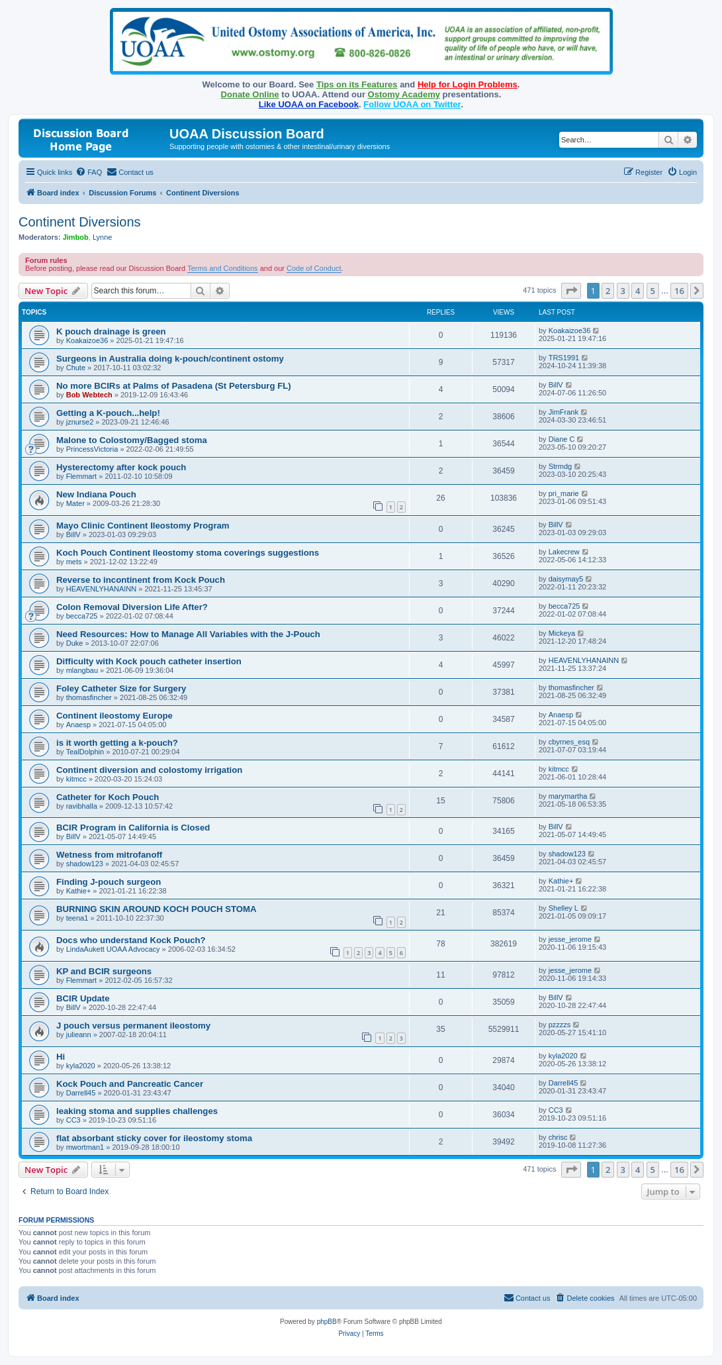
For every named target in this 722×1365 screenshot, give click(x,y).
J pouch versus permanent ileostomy (133, 1026)
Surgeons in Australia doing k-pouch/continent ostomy (170, 359)
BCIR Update (83, 998)
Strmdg (560, 466)
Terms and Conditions (222, 268)
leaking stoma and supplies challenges (137, 1111)
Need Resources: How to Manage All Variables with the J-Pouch (188, 634)
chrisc (558, 1137)
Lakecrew (564, 552)
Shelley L (563, 908)
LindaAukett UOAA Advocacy (113, 949)
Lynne (103, 237)
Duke (74, 643)
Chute (75, 368)
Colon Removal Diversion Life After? (132, 607)
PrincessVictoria (92, 449)
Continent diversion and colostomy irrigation (149, 770)
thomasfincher (89, 697)
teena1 (77, 918)
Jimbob (76, 237)
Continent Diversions (80, 222)
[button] (571, 291)
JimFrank (563, 412)
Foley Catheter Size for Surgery (121, 688)
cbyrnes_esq (569, 742)
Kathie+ (78, 891)
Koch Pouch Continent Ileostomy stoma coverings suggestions (187, 553)
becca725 (82, 616)
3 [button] (623, 291)
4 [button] (637, 291)
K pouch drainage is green (111, 331)
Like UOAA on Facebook (309, 104)
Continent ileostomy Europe (114, 716)
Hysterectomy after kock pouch (121, 467)
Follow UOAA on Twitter (412, 104)
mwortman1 (85, 1147)
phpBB (327, 1321)
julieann (78, 1034)
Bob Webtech (89, 395)
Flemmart (81, 476)
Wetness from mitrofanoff (109, 855)
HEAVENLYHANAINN (101, 589)
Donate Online (250, 94)
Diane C (562, 439)
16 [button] (679, 291)
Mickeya (562, 633)
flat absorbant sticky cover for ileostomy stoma (154, 1138)
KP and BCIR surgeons (104, 971)
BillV (556, 385)
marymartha (568, 796)
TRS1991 (564, 358)
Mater (75, 503)
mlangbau (82, 670)
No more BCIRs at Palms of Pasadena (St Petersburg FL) (173, 386)
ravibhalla (81, 806)
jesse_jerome (570, 939)
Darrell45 (81, 1093)
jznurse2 (80, 422)
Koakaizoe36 (87, 340)
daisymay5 (566, 579)
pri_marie (564, 493)
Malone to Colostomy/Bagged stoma (131, 440)
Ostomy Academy (404, 94)
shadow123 (84, 864)
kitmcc (76, 779)
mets (74, 562)
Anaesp (78, 725)
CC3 (73, 1120)
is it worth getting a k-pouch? (117, 743)
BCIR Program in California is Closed (133, 828)
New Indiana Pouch (96, 494)
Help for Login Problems (468, 84)
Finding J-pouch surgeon (108, 882)
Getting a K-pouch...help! (108, 413)
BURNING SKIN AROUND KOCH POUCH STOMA (156, 909)
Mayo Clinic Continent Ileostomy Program (143, 526)
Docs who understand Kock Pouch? (131, 940)
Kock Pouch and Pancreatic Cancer (129, 1084)
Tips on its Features (357, 84)
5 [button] (653, 291)
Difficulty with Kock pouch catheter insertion (149, 661)
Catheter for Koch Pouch (107, 797)
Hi (60, 1057)
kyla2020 (80, 1066)
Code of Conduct (314, 268)
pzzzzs (560, 1025)
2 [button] (608, 291)
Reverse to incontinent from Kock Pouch (140, 580)
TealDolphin (85, 752)
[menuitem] (88, 172)
